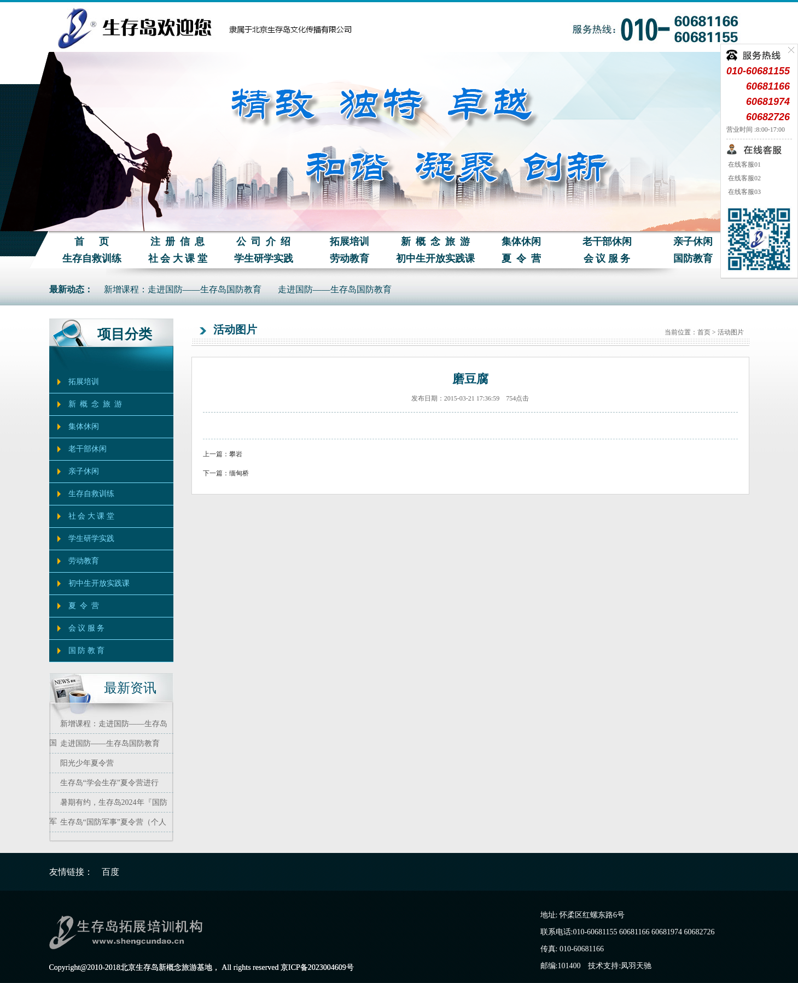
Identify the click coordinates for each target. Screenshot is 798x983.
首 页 (91, 241)
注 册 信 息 (177, 241)
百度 (110, 871)
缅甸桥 (239, 473)
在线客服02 (743, 178)
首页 (703, 332)
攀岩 (235, 454)
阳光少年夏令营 (87, 763)
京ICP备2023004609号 (317, 967)
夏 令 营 (521, 258)
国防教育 (693, 258)
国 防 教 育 (86, 650)
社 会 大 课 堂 (177, 258)
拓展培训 (349, 241)
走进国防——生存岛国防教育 (335, 289)
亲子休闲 (693, 241)
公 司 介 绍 (263, 241)
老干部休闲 (607, 241)
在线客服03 (743, 192)
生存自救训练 (91, 258)
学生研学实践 (263, 258)
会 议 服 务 (607, 258)
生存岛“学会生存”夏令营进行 (109, 783)
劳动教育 (349, 258)
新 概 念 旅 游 (435, 241)
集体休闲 (521, 241)
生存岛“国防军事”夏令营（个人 (113, 822)
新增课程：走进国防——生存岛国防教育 (182, 289)
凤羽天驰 (636, 966)
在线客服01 (743, 164)
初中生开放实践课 (435, 258)
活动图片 (731, 332)
